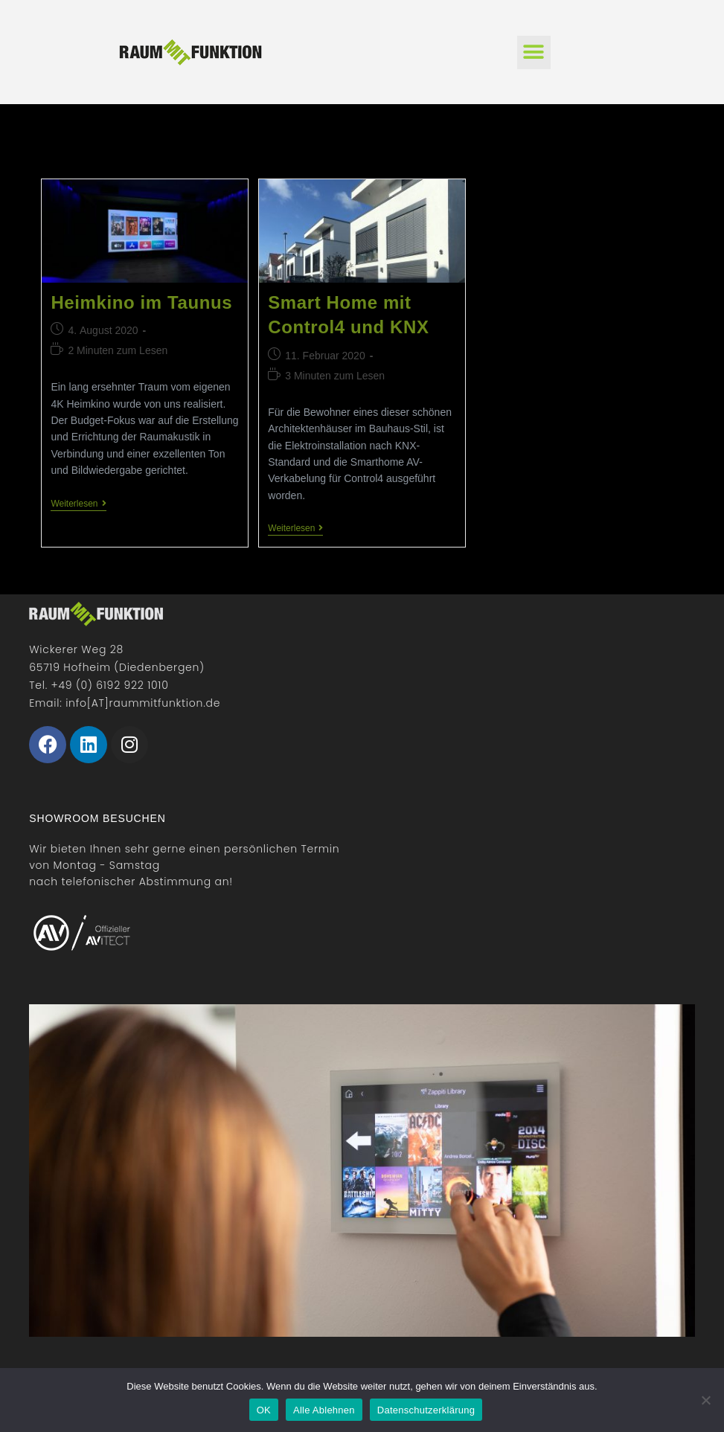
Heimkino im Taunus (141, 302)
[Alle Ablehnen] (705, 1400)
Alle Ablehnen (324, 1410)
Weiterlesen (78, 503)
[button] (534, 52)
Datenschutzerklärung (426, 1410)
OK (264, 1410)
